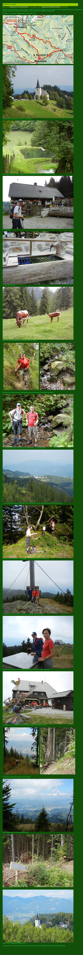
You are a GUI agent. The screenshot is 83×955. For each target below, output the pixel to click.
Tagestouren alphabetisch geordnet (51, 6)
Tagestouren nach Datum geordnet (18, 6)
